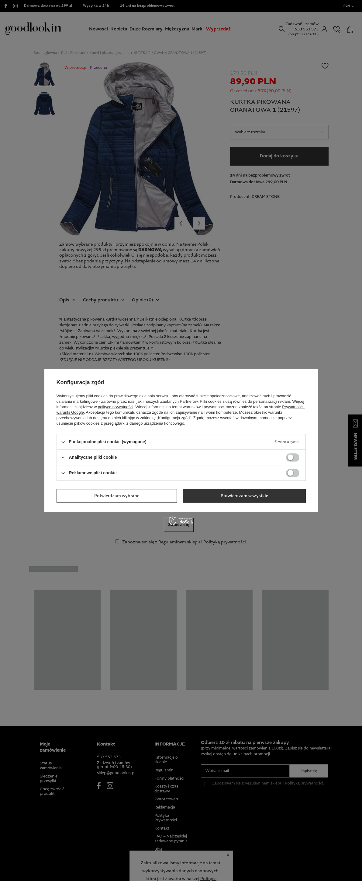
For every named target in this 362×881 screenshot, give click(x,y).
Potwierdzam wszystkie (244, 496)
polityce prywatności (115, 407)
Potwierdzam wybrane (116, 496)
